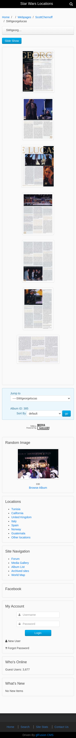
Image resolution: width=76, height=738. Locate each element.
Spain (15, 525)
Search (25, 727)
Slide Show (12, 40)
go (66, 413)
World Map (18, 575)
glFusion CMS (45, 735)
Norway (16, 529)
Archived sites (20, 571)
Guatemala (18, 533)
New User (12, 641)
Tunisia (15, 509)
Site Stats (42, 727)
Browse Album (38, 487)
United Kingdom (21, 517)
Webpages (24, 17)
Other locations (20, 537)
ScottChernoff (43, 17)
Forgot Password (18, 648)
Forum (15, 558)
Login (37, 633)
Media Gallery (20, 562)
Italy (14, 521)
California (17, 513)
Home (6, 17)
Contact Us (62, 727)
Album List (18, 567)
